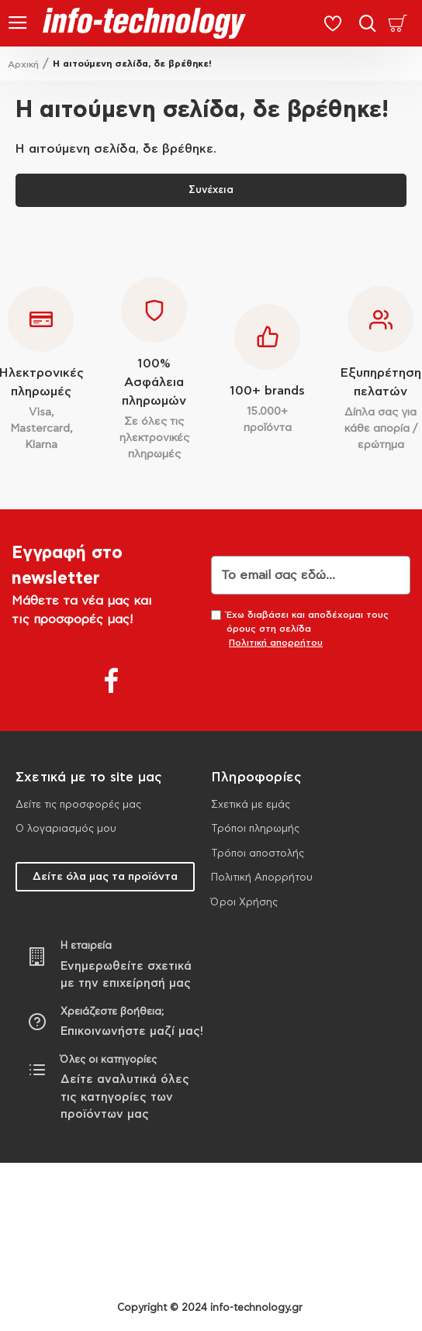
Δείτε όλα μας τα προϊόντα (105, 876)
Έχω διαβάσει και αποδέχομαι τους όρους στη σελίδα (300, 630)
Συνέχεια (211, 190)
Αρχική (23, 64)
